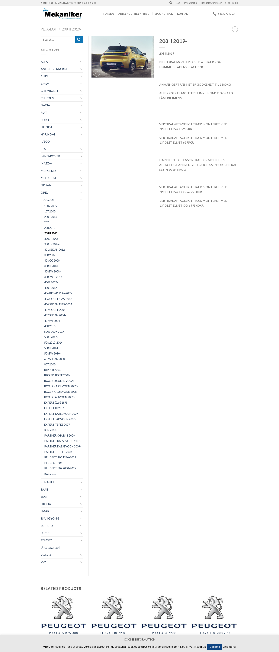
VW (43, 562)
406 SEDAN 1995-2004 (58, 304)
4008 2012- (51, 287)
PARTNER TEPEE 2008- (58, 451)
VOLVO (46, 554)
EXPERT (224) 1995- (56, 402)
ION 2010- (50, 430)
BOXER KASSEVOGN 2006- (61, 391)
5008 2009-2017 (54, 331)
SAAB (44, 489)
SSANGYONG (50, 518)
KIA (43, 149)
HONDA (46, 127)
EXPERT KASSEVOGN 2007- (61, 413)
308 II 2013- (51, 266)
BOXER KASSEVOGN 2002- (61, 386)
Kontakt (183, 13)
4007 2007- (51, 282)
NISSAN (46, 185)
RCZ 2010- (50, 473)
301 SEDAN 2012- (55, 249)
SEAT (44, 496)
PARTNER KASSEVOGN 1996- (62, 441)
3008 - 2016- (52, 244)
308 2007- (50, 255)
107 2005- (50, 211)
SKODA (46, 504)
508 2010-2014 (53, 342)
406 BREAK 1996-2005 (58, 293)
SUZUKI (46, 533)
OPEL (44, 192)
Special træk (164, 13)
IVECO (45, 141)
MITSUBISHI (49, 178)
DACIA (45, 105)
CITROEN (47, 98)
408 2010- (50, 326)
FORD (45, 120)
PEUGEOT (49, 29)
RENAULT (47, 482)
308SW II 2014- (53, 276)
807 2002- (50, 364)
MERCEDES (48, 170)
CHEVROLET (50, 90)
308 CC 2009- (52, 260)
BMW (45, 83)
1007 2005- (51, 206)
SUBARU (47, 525)
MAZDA (46, 163)
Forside (108, 13)
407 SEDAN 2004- (55, 315)
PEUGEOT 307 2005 (164, 633)
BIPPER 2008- (53, 369)
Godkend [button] (215, 646)
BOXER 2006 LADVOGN (59, 380)
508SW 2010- (52, 353)
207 (46, 222)
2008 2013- (51, 216)
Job (178, 2)
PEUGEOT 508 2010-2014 (214, 633)
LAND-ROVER (50, 156)
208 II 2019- (71, 29)
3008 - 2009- (52, 238)
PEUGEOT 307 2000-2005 (60, 468)
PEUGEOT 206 (53, 462)
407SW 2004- (52, 320)
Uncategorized (50, 547)
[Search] (170, 2)
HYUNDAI (48, 134)
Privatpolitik (190, 2)
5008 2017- (51, 337)
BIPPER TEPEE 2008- (57, 375)
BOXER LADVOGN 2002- (59, 397)
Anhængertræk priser (134, 13)
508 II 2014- (51, 348)
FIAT (44, 112)
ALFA (44, 61)
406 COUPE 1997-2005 (58, 299)
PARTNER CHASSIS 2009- (60, 435)
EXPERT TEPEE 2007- (57, 424)
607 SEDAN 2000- (55, 359)
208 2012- (50, 227)
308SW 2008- (52, 271)
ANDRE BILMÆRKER (55, 69)
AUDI (44, 76)
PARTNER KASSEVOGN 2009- (62, 446)
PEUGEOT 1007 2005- (113, 633)
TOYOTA (47, 540)
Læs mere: (229, 646)
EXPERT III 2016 (54, 408)
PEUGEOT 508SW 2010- (64, 633)
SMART (46, 511)
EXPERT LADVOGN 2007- (60, 419)
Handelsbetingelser (211, 2)
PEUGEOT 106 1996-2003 (60, 457)
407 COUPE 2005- (55, 309)
